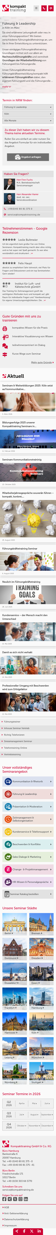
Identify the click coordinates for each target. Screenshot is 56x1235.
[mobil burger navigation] (36, 8)
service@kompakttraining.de (18, 1189)
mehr (6, 86)
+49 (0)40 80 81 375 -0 (20, 1161)
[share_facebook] (24, 1231)
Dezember (47, 1125)
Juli (21, 1114)
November (34, 1125)
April (21, 1103)
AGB (5, 1207)
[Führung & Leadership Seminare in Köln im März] (44, 8)
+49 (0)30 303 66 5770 (19, 1181)
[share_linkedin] (39, 1231)
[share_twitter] (32, 1231)
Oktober (21, 1125)
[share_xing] (17, 1231)
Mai (34, 1103)
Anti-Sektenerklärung (15, 1213)
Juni (47, 1103)
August (34, 1114)
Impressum (9, 1225)
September (47, 1114)
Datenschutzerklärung (15, 1219)
